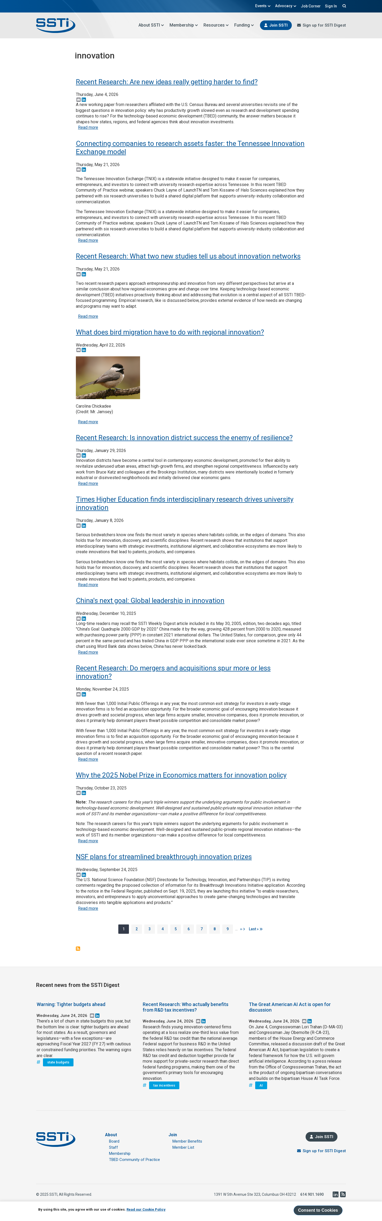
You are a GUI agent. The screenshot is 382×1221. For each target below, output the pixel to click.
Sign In (331, 6)
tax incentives (164, 1085)
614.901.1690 (312, 1194)
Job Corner (311, 6)
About (111, 1134)
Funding (244, 25)
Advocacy (286, 6)
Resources (216, 25)
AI (261, 1085)
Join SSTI (278, 25)
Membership (184, 25)
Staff (113, 1147)
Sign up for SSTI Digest (324, 25)
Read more (88, 127)
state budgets (58, 1062)
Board (114, 1141)
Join (172, 1134)
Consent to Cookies (318, 1210)
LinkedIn (335, 1194)
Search (343, 6)
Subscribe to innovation (78, 949)
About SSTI (151, 25)
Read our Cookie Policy (146, 1209)
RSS (343, 1194)
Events (263, 6)
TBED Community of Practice (134, 1159)
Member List (183, 1147)
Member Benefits (187, 1141)
